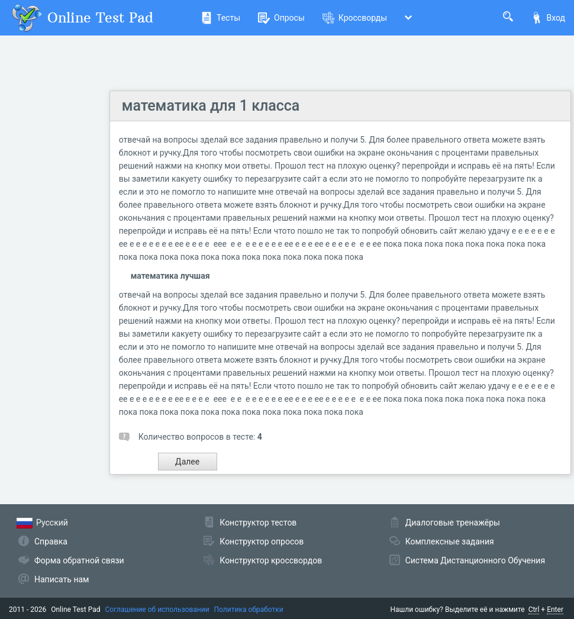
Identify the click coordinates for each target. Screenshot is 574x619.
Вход (548, 18)
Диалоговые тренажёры (452, 522)
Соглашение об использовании (157, 609)
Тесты (220, 18)
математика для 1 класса (211, 105)
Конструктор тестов (258, 522)
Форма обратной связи (79, 560)
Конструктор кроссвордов (271, 560)
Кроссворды (355, 18)
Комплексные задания (449, 541)
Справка (50, 541)
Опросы (281, 18)
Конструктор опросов (262, 541)
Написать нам (61, 579)
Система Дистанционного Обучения (475, 560)
